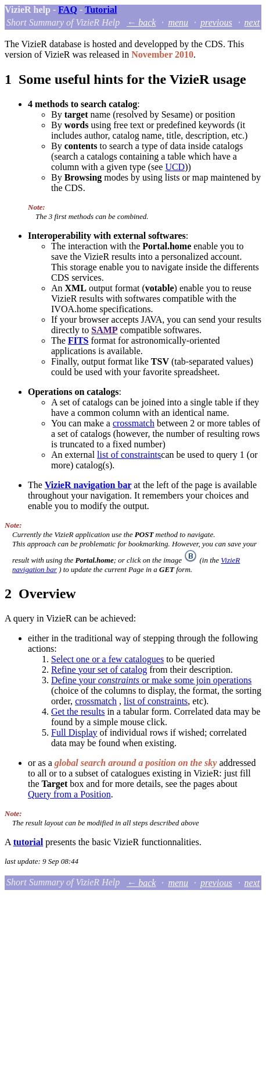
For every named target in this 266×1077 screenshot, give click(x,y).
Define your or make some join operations (151, 680)
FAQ (67, 10)
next (252, 22)
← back (141, 22)
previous (216, 22)
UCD (175, 167)
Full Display (74, 732)
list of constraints (129, 455)
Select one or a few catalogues (107, 659)
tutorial (28, 842)
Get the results (78, 711)
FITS (78, 340)
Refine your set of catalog (99, 670)
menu (178, 22)
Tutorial (101, 10)
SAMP (104, 330)
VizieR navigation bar (88, 485)
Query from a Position (69, 794)
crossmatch (133, 423)
